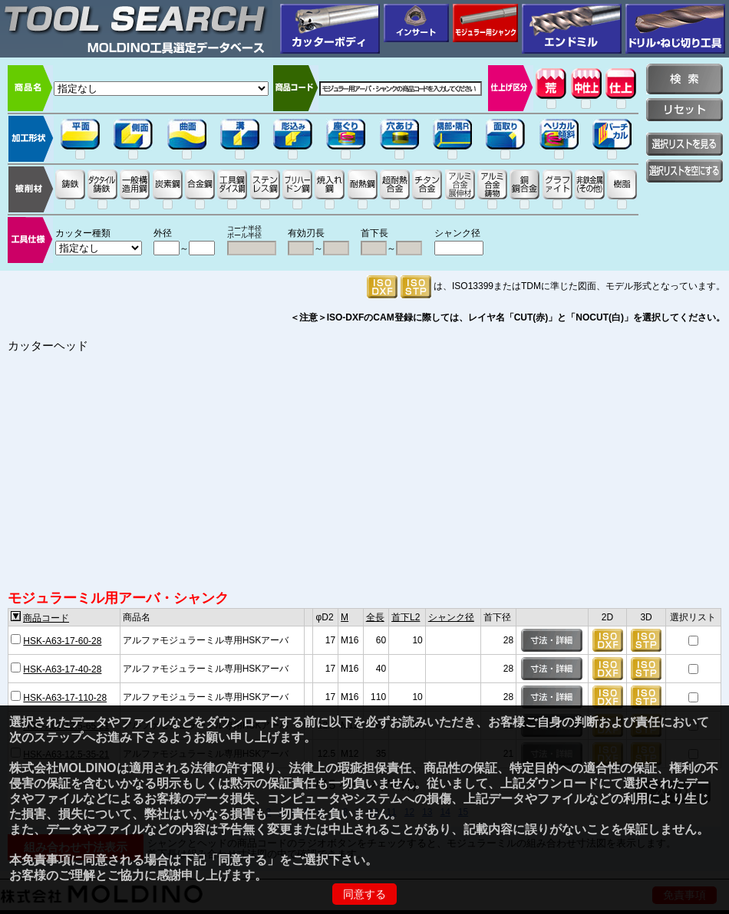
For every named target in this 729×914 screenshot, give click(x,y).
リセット (684, 109)
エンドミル (572, 29)
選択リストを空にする (684, 170)
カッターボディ (330, 29)
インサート (416, 23)
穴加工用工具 (675, 29)
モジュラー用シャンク (485, 23)
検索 (684, 79)
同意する (364, 894)
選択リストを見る (684, 144)
